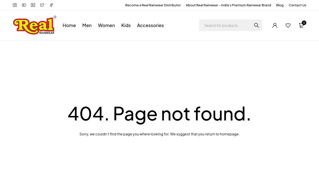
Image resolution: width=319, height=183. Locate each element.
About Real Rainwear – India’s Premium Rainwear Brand (228, 5)
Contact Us (297, 5)
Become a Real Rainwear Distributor (153, 5)
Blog (279, 5)
